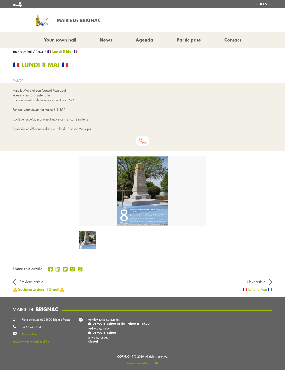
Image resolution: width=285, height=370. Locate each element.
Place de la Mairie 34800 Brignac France (46, 319)
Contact (232, 40)
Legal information (138, 363)
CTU (155, 363)
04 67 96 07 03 (31, 327)
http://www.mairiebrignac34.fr (31, 341)
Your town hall (23, 52)
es (270, 4)
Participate (189, 40)
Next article (256, 281)
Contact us (29, 334)
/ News (38, 52)
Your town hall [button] (60, 40)
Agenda (144, 40)
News (106, 40)
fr (256, 4)
